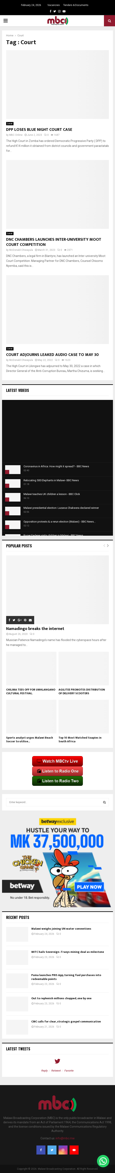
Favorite (69, 1070)
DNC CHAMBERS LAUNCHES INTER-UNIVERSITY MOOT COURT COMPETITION (53, 242)
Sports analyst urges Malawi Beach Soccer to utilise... (29, 739)
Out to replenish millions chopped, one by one (61, 998)
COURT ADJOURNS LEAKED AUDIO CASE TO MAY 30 (52, 354)
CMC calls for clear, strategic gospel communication (66, 1021)
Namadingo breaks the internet (35, 628)
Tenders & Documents (75, 5)
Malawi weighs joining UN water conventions (61, 928)
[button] (103, 1161)
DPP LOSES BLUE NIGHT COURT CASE (39, 129)
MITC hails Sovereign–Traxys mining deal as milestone (67, 952)
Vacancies (53, 5)
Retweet (56, 1070)
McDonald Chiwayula (21, 250)
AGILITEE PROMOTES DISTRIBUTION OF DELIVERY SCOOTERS (82, 691)
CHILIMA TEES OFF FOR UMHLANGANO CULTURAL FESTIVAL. (30, 691)
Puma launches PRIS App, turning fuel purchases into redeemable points (66, 977)
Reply (44, 1070)
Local (9, 123)
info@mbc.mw (65, 1138)
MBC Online (16, 135)
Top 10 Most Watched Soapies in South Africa (80, 739)
